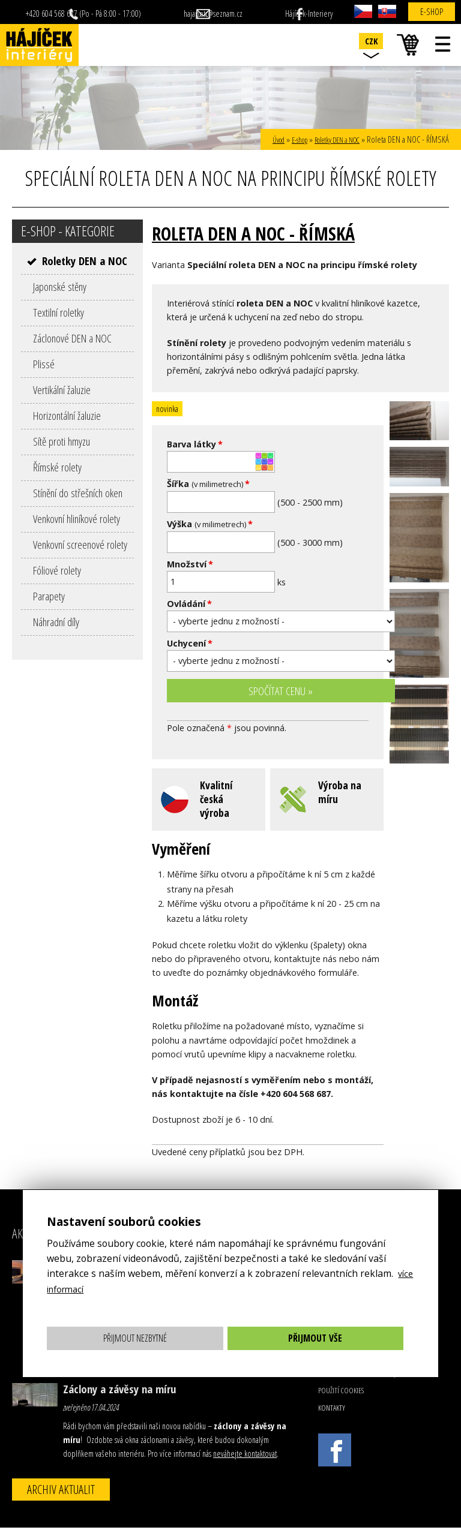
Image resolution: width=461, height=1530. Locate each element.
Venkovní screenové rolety (80, 544)
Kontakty (331, 1410)
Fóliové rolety (57, 570)
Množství (190, 564)
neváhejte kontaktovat (245, 1456)
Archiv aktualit (61, 1491)
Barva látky (195, 444)
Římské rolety (57, 466)
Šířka (208, 483)
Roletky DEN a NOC (331, 139)
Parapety (49, 595)
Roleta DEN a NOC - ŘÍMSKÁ (268, 232)
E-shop (431, 11)
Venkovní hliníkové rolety (76, 518)
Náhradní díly (56, 621)
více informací (77, 1288)
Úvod (260, 139)
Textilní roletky (58, 312)
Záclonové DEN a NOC (72, 337)
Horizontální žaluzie (67, 415)
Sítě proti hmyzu (61, 441)
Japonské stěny (59, 286)
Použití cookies (341, 1392)
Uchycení (189, 643)
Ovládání (189, 603)
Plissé (44, 363)
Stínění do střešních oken (77, 492)
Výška (210, 524)
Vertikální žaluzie (62, 389)
